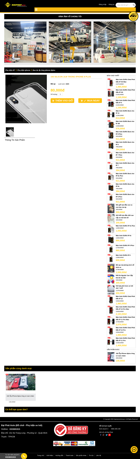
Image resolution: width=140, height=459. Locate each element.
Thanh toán (69, 455)
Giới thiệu (49, 455)
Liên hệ (98, 455)
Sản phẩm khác (81, 455)
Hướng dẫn (59, 455)
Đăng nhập (102, 4)
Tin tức (91, 455)
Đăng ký (111, 4)
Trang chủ (40, 455)
